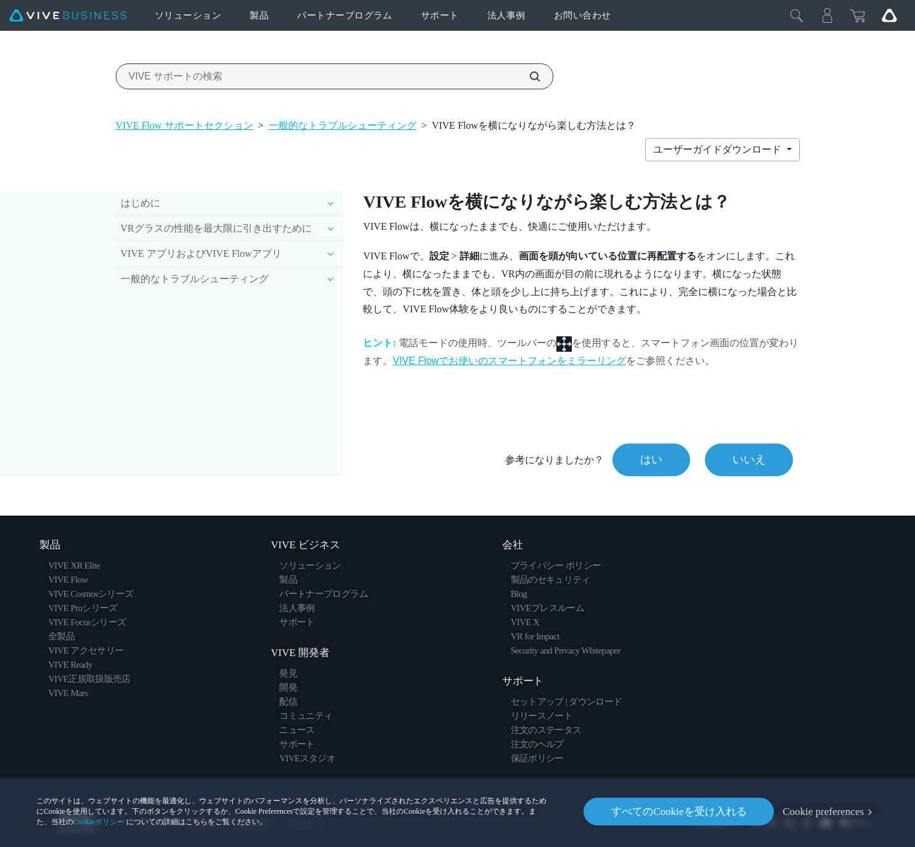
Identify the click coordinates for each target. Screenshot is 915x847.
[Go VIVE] (889, 15)
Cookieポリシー (98, 821)
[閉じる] (796, 15)
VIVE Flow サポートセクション (184, 125)
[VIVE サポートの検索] (528, 76)
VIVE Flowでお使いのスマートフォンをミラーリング (509, 360)
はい (651, 459)
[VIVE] (67, 15)
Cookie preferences (823, 811)
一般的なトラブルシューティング (343, 125)
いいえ (748, 459)
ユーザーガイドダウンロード (718, 149)
